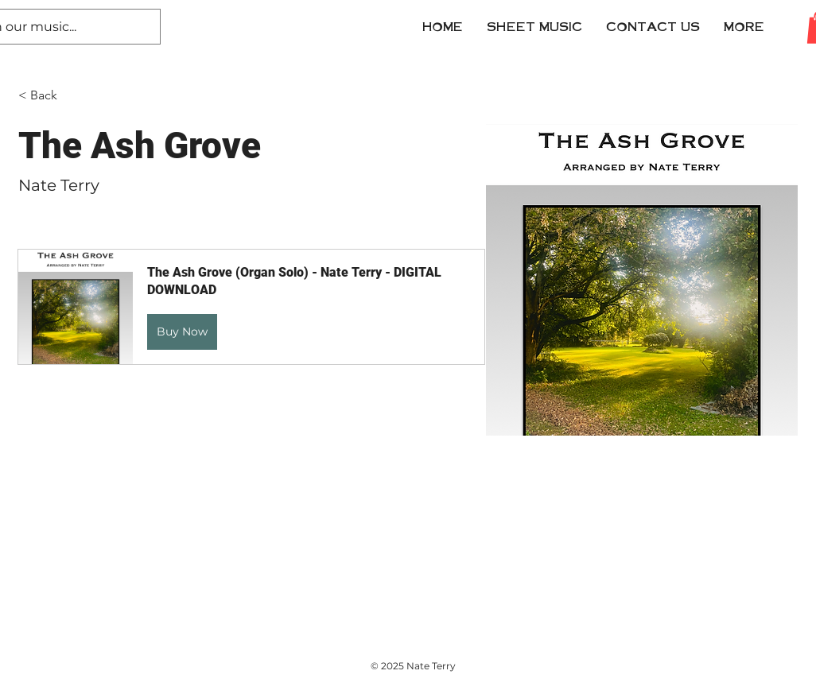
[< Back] (49, 95)
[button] (653, 27)
